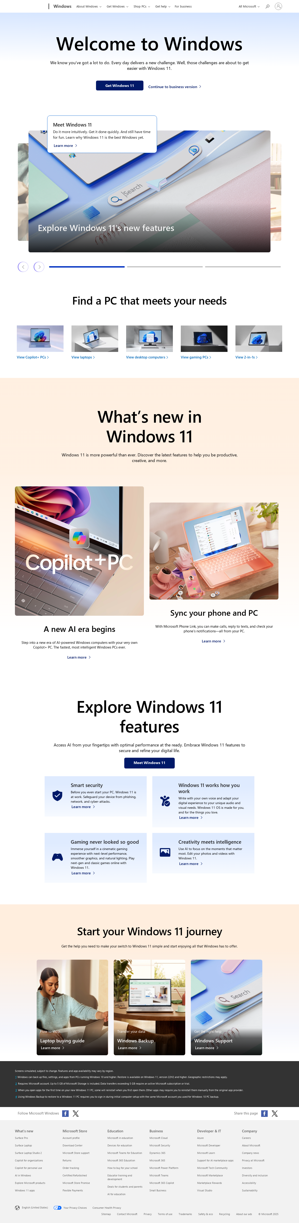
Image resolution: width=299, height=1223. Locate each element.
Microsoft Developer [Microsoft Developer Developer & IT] (208, 1146)
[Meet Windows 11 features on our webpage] (149, 763)
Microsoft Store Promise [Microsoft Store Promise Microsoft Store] (76, 1184)
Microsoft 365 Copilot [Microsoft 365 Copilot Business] (162, 1184)
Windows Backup (135, 1042)
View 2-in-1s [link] (245, 357)
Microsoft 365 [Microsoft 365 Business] (157, 1161)
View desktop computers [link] (145, 357)
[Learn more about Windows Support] (209, 1050)
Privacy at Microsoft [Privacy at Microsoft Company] (253, 1161)
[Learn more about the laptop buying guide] (55, 1050)
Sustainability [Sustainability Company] (249, 1191)
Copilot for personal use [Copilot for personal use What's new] (28, 1169)
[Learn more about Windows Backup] (132, 1050)
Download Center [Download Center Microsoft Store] (72, 1146)
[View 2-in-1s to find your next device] (259, 344)
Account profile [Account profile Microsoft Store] (71, 1139)
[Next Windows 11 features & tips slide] (39, 267)
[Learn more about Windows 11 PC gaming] (85, 875)
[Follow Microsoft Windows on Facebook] (65, 1115)
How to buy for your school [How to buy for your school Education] (122, 1169)
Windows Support (213, 1042)
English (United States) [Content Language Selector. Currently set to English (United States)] (35, 1209)
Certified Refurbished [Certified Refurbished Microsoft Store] (75, 1176)
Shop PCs (140, 6)
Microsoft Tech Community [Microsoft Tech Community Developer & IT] (212, 1169)
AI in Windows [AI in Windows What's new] (23, 1176)
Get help (161, 6)
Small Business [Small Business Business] (158, 1191)
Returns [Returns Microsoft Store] (67, 1161)
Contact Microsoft (127, 1215)
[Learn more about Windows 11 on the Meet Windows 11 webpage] (67, 145)
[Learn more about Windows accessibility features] (193, 818)
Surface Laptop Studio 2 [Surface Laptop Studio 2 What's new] (28, 1154)
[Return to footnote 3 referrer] (16, 1091)
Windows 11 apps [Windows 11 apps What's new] (25, 1191)
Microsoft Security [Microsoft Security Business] (160, 1146)
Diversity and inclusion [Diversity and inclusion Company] (255, 1176)
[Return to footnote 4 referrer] (16, 1098)
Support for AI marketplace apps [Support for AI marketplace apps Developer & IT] (215, 1161)
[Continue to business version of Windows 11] (175, 85)
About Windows (87, 6)
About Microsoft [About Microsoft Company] (251, 1146)
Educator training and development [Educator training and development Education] (119, 1178)
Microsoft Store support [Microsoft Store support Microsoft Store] (76, 1154)
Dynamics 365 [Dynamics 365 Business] (157, 1154)
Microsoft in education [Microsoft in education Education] (120, 1139)
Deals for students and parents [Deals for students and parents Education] (124, 1188)
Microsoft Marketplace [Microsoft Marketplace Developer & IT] (210, 1176)
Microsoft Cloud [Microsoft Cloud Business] (158, 1139)
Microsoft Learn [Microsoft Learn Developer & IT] (206, 1154)
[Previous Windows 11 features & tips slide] (23, 267)
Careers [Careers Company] (246, 1139)
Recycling (224, 1215)
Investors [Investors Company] (247, 1169)
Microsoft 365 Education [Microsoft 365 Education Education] (121, 1161)
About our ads (244, 1215)
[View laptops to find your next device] (95, 344)
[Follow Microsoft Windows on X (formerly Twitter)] (75, 1115)
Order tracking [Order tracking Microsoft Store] (71, 1169)
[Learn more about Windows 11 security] (85, 818)
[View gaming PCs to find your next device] (204, 344)
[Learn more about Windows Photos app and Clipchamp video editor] (193, 875)
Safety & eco (205, 1215)
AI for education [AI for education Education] (116, 1195)
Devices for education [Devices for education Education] (119, 1146)
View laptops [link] (81, 357)
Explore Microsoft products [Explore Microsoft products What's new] (30, 1184)
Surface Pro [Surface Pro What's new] (21, 1139)
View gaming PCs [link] (194, 357)
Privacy (148, 1215)
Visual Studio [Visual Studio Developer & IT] (204, 1191)
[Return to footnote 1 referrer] (16, 1078)
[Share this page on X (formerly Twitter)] (274, 1115)
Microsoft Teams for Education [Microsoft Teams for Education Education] (124, 1154)
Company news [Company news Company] (250, 1154)
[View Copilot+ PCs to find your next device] (40, 344)
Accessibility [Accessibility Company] (249, 1184)
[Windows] (62, 6)
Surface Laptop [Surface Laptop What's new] (23, 1146)
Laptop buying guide (62, 1042)
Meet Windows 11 (72, 124)
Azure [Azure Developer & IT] (200, 1139)
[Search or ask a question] (267, 6)
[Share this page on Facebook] (264, 1115)
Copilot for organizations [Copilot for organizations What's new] (29, 1161)
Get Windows (116, 6)
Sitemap (106, 1215)
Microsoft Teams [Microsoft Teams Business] (159, 1176)
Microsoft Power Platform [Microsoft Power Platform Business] (164, 1169)
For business (183, 6)
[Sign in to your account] (278, 6)
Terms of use (165, 1215)
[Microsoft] (31, 6)
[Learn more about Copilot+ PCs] (79, 656)
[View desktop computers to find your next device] (149, 344)
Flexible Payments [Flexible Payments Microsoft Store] (73, 1191)
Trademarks (185, 1215)
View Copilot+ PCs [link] (31, 357)
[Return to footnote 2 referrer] (16, 1085)
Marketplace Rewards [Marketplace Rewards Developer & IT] (209, 1184)
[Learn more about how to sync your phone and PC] (214, 640)
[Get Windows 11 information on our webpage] (119, 85)
